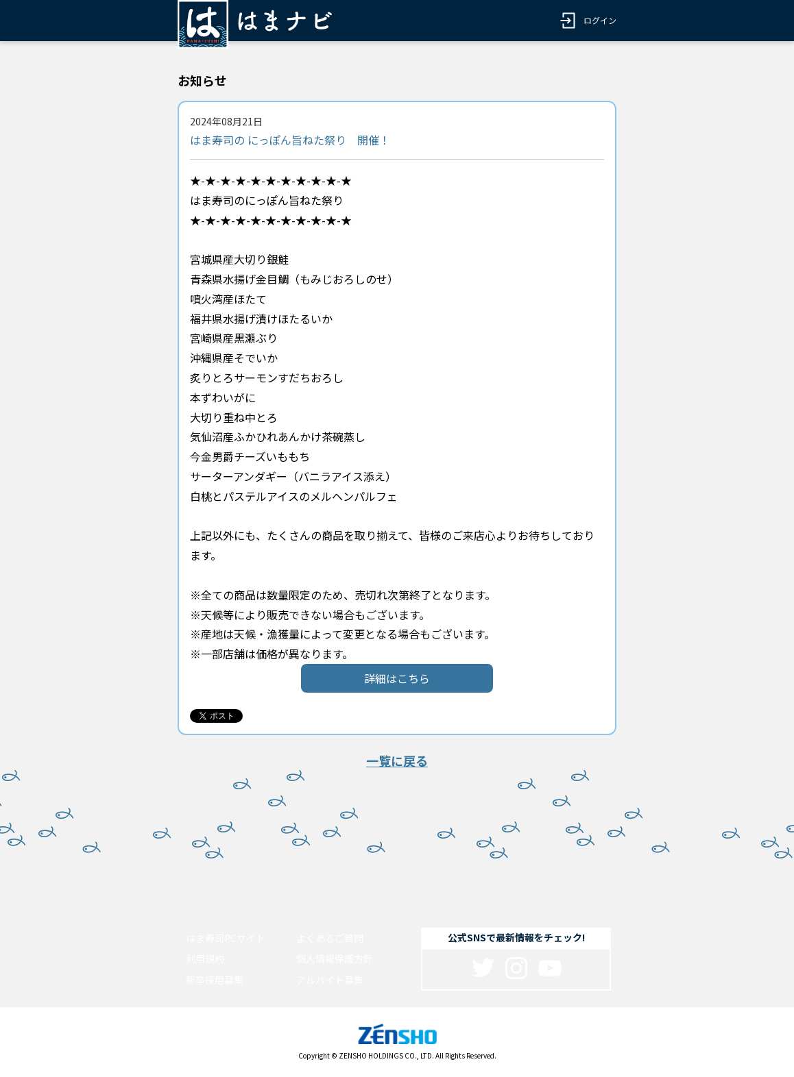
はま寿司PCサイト (225, 938)
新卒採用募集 (214, 980)
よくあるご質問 (329, 938)
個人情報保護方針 (334, 958)
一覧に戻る (397, 760)
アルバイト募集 (329, 980)
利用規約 (205, 958)
